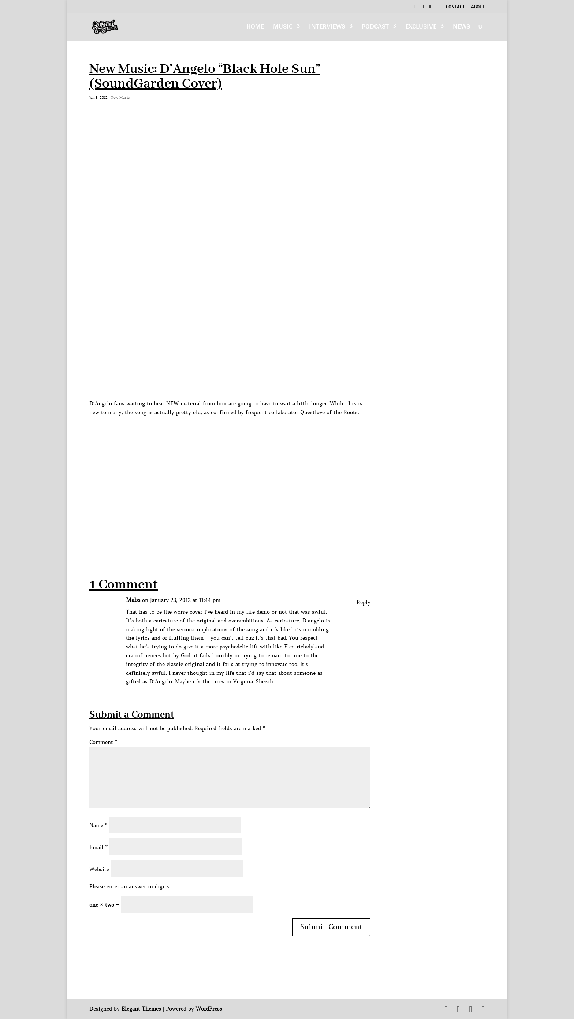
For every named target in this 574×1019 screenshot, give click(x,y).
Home (255, 28)
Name (98, 825)
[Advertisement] (222, 530)
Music (282, 28)
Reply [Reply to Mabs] (363, 602)
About (478, 7)
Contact (455, 7)
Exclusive (420, 28)
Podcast (375, 28)
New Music (120, 97)
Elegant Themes (141, 1008)
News (461, 28)
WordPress (209, 1008)
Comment (103, 742)
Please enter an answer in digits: (130, 886)
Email (98, 847)
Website (99, 869)
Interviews (327, 28)
